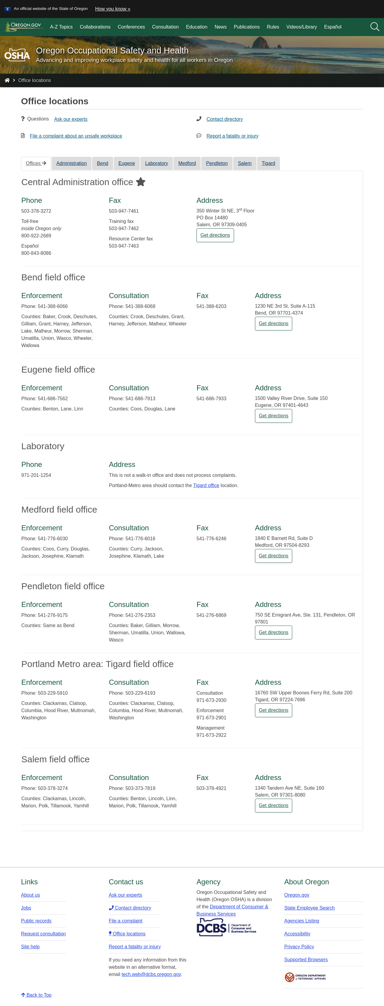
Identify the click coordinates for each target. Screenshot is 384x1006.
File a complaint (125, 920)
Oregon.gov (297, 895)
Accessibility (297, 933)
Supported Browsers (306, 959)
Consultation (165, 26)
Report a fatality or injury (232, 136)
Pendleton (217, 163)
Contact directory (224, 119)
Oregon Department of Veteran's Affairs (305, 977)
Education (196, 26)
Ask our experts (70, 119)
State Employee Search (309, 907)
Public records (36, 920)
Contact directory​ (130, 907)
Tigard (268, 163)
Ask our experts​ (125, 895)
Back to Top (36, 995)
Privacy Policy (299, 946)
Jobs (26, 907)
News (220, 26)
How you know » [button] (112, 8)
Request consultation (43, 933)
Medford (187, 163)
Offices (36, 163)
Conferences (131, 26)
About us (30, 895)
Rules (273, 26)
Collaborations (95, 26)
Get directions (215, 235)
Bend (102, 163)
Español (333, 26)
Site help (30, 946)
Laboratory (156, 163)
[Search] (375, 27)
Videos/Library (301, 26)
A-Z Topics (61, 26)
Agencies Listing (302, 920)
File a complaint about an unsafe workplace (76, 136)
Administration (71, 163)
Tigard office (206, 485)
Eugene (126, 163)
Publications (247, 26)
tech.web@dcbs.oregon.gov (151, 974)
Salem (244, 163)
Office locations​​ (127, 933)
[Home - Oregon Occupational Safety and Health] (7, 80)
